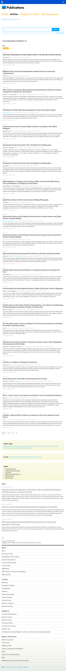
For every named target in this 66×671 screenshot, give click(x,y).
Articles (14, 14)
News (4, 484)
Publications (15, 7)
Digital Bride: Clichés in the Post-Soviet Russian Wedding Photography (26, 200)
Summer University (7, 597)
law (50, 446)
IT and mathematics (44, 446)
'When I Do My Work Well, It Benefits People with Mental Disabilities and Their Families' (30, 507)
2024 (16, 457)
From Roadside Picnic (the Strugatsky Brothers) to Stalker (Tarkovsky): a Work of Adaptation (33, 288)
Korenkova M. (18, 256)
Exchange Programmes (8, 594)
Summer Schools (6, 600)
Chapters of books (29, 14)
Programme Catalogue (8, 585)
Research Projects (7, 620)
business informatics (9, 446)
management (54, 446)
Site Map (26, 667)
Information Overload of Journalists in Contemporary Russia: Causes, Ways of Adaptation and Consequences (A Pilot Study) (32, 343)
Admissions (5, 582)
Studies (5, 579)
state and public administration (24, 448)
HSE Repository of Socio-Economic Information (15, 660)
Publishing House (6, 645)
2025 (13, 457)
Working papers (50, 14)
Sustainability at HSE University (10, 557)
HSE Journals (5, 643)
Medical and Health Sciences (12, 474)
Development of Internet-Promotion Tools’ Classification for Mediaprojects (27, 145)
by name (5, 48)
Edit (63, 669)
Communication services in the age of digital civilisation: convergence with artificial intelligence (30, 127)
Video (3, 657)
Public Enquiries (6, 574)
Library (3, 651)
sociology (13, 448)
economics (17, 446)
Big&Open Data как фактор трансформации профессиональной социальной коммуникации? (29, 72)
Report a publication (6, 19)
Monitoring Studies (7, 623)
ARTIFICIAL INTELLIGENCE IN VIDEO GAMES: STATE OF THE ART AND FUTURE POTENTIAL (32, 55)
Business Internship (7, 606)
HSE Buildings (5, 568)
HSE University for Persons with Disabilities (14, 571)
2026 (10, 457)
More (41, 457)
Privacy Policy (19, 667)
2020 (28, 457)
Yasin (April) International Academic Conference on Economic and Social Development (26, 632)
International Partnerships (9, 562)
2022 (22, 457)
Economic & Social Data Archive (11, 654)
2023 (19, 457)
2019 (31, 457)
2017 (37, 457)
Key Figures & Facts (7, 554)
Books (5, 14)
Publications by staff (7, 640)
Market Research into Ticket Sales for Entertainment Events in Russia (25, 379)
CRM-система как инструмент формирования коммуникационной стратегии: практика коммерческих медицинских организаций (32, 91)
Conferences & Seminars (9, 626)
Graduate (4, 591)
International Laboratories (9, 614)
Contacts (7, 667)
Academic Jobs (6, 629)
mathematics (7, 448)
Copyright (12, 667)
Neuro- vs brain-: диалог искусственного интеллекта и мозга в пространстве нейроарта (32, 395)
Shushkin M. (11, 256)
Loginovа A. (18, 381)
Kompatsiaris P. (11, 221)
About (4, 548)
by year (11, 48)
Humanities (8, 472)
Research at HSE (16, 19)
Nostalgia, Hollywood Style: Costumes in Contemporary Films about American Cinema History (31, 416)
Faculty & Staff (6, 566)
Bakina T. (5, 419)
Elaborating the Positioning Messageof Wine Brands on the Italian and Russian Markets (31, 253)
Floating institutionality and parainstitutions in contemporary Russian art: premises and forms (31, 271)
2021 (25, 457)
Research (5, 611)
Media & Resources (9, 637)
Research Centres (7, 617)
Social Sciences (9, 477)
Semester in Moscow (8, 603)
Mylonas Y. (5, 221)
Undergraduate (6, 588)
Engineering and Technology (12, 470)
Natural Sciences (9, 476)
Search (55, 29)
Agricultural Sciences (10, 469)
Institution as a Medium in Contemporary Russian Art (20, 362)
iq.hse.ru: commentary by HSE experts (12, 648)
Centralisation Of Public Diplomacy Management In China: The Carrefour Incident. (29, 110)
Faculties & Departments (9, 560)
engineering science (25, 446)
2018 (34, 457)
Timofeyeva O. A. (7, 112)
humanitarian (34, 446)
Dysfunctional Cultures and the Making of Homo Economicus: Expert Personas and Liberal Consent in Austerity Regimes (32, 217)
